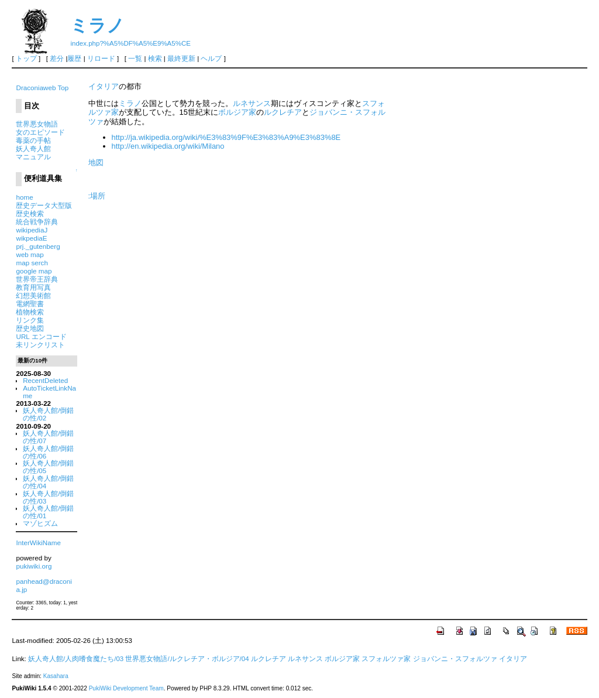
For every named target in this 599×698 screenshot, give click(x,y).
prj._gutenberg (38, 246)
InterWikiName (38, 542)
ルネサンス (252, 103)
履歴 (74, 58)
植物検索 (30, 312)
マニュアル (33, 156)
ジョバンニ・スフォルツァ (455, 658)
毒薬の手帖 (33, 140)
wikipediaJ (31, 230)
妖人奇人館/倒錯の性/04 (48, 482)
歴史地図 (30, 328)
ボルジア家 (237, 112)
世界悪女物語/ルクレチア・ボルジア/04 (187, 658)
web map (29, 254)
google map (33, 271)
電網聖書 (30, 303)
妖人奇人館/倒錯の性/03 (48, 497)
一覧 (135, 58)
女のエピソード (40, 132)
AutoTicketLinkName (49, 391)
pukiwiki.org (33, 566)
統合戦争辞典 (37, 221)
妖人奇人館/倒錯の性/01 (48, 511)
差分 (57, 58)
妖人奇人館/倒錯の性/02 (48, 414)
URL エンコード (41, 336)
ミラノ (97, 25)
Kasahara (55, 676)
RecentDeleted (45, 380)
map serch (31, 262)
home (24, 197)
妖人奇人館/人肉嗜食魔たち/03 (75, 658)
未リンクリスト (40, 344)
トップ (26, 58)
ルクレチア (283, 112)
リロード (101, 58)
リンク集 (30, 320)
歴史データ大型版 (44, 205)
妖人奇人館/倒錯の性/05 (48, 466)
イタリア (103, 86)
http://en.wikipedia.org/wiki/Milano (168, 146)
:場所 (97, 195)
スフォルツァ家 (386, 658)
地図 (96, 162)
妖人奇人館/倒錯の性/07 (48, 436)
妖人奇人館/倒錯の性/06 (48, 452)
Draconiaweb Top (42, 87)
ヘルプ (211, 58)
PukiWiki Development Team (126, 688)
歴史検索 (30, 213)
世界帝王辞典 (37, 279)
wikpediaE (31, 238)
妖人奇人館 (33, 148)
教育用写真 (33, 287)
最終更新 (181, 58)
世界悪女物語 (37, 124)
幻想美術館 (33, 295)
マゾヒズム (40, 523)
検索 (155, 58)
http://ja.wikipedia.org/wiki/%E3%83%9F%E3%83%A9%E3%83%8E (226, 137)
